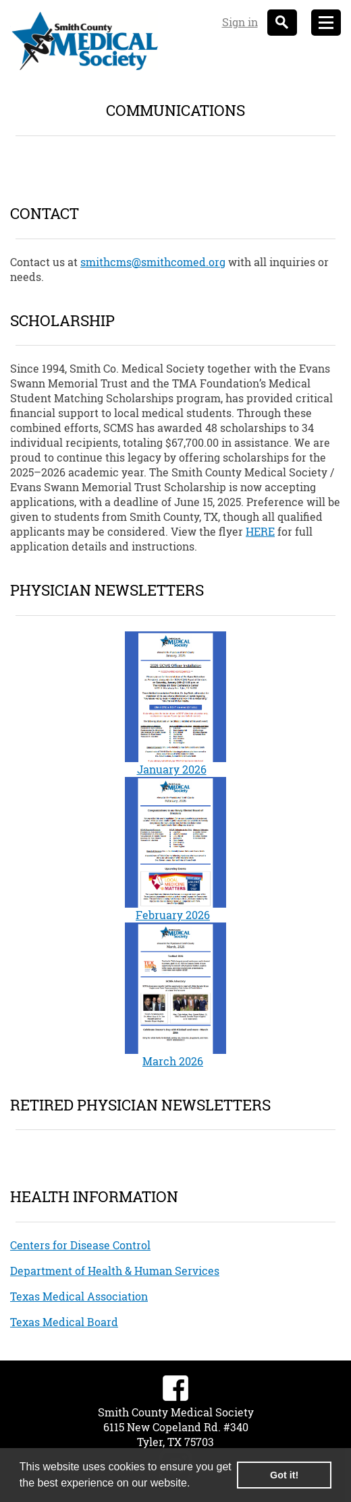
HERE (260, 531)
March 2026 (172, 1061)
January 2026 (172, 769)
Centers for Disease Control (80, 1245)
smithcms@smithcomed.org (152, 262)
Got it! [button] (284, 1475)
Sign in (240, 22)
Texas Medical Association (79, 1296)
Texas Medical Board (64, 1322)
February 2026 (173, 915)
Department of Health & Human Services (114, 1270)
